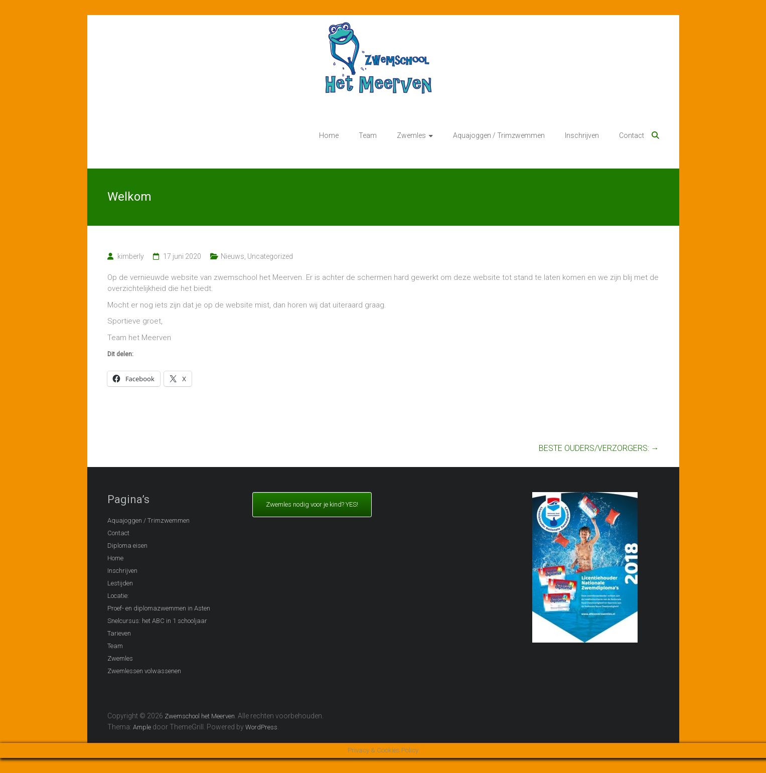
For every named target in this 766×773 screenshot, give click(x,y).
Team (368, 135)
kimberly (130, 256)
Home (329, 135)
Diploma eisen (127, 545)
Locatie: (118, 595)
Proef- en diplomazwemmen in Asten (158, 608)
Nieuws (232, 256)
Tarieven (119, 633)
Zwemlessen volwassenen (144, 671)
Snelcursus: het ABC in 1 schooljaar (157, 621)
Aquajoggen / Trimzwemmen (499, 135)
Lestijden (120, 583)
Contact (631, 135)
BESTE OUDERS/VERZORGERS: (599, 448)
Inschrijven (582, 135)
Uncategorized (270, 256)
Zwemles (411, 135)
